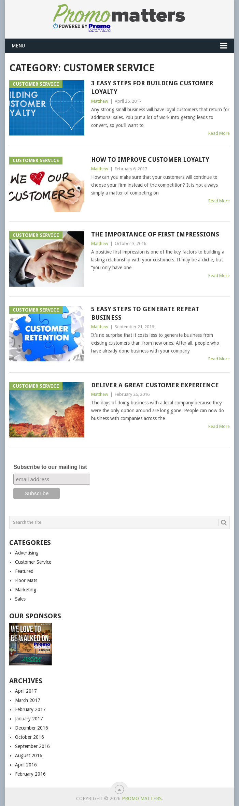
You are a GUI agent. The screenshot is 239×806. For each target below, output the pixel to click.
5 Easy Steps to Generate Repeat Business (145, 313)
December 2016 (31, 728)
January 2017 (29, 718)
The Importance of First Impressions (155, 234)
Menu (18, 45)
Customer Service (33, 562)
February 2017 (30, 709)
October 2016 (29, 737)
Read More (219, 133)
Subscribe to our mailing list (50, 467)
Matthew (99, 101)
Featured (24, 571)
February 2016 (30, 774)
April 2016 (26, 764)
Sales (20, 599)
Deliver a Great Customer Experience (155, 385)
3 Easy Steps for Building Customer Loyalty (152, 87)
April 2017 (26, 691)
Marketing (25, 589)
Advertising (27, 553)
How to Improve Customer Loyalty (150, 159)
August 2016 (28, 755)
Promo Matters (142, 798)
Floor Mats (26, 580)
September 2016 (32, 746)
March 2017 (27, 700)
